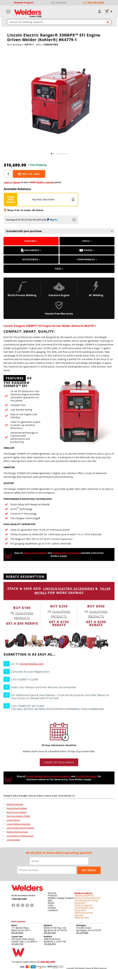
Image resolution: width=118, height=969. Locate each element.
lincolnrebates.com (31, 664)
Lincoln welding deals (37, 776)
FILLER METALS (40, 593)
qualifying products (24, 615)
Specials (77, 909)
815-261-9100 (17, 937)
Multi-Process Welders (17, 812)
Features (30, 241)
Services (51, 891)
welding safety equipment (66, 553)
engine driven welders (35, 553)
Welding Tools (80, 911)
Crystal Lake (17, 930)
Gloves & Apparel (81, 902)
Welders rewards (45, 182)
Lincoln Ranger (13, 840)
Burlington (81, 919)
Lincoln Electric (13, 820)
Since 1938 (35, 17)
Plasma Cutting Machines (85, 897)
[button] (51, 154)
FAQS (58, 269)
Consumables (86, 259)
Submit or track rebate (59, 762)
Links (50, 904)
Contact (51, 906)
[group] (59, 101)
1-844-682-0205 (18, 898)
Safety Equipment (81, 907)
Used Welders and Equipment (87, 904)
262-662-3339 (50, 926)
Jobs (49, 899)
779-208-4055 (50, 937)
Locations (52, 909)
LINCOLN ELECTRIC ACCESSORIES (74, 589)
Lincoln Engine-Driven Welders (20, 828)
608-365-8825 (17, 926)
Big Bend (48, 919)
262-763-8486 (82, 926)
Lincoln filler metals (87, 776)
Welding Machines (15, 804)
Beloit (14, 919)
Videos (85, 250)
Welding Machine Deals (17, 832)
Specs (86, 241)
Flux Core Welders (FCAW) (18, 816)
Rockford (48, 930)
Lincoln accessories (60, 776)
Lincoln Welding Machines (18, 824)
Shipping (81, 964)
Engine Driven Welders (17, 808)
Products (52, 894)
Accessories (30, 259)
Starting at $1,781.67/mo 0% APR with (32, 220)
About (50, 901)
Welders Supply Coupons (60, 896)
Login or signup (12, 182)
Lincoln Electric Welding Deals (20, 836)
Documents (30, 250)
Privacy (75, 964)
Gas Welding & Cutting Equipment (88, 899)
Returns (69, 964)
